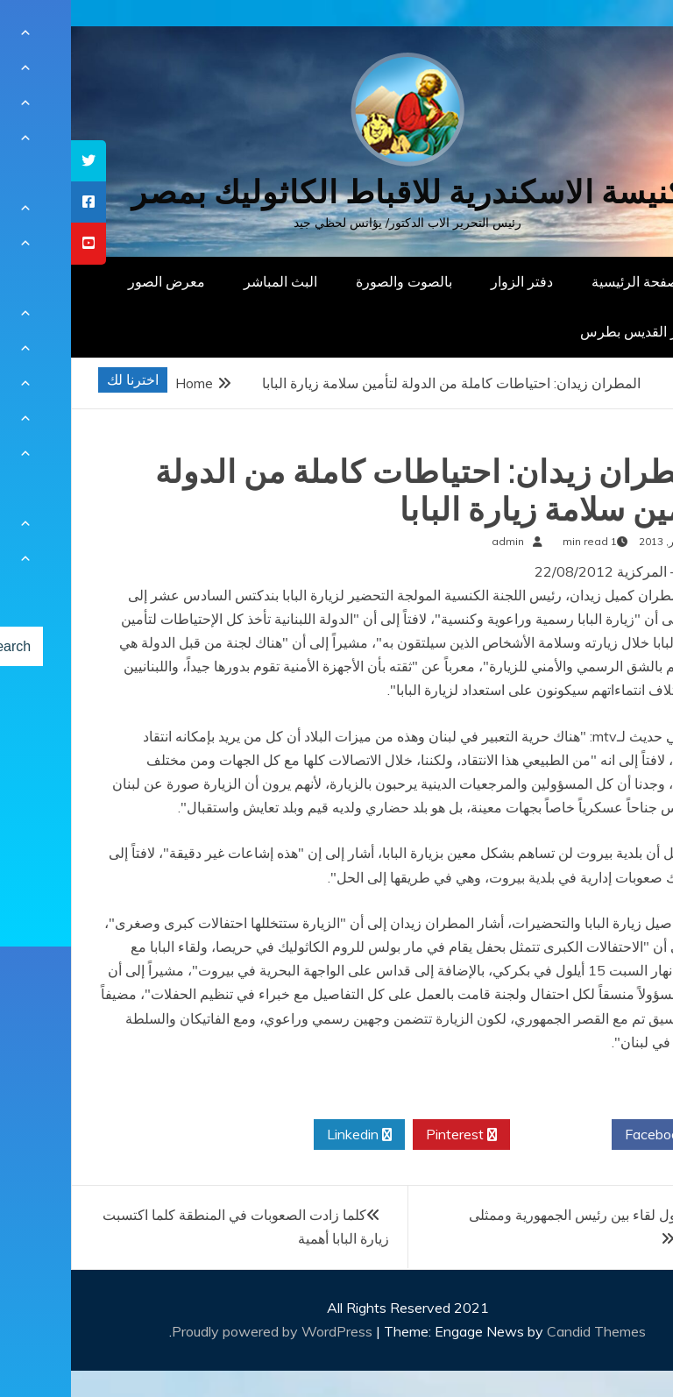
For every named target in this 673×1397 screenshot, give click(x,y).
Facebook (591, 1135)
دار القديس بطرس (562, 331)
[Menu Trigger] (616, 37)
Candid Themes (525, 1331)
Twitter (490, 1135)
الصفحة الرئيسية (568, 281)
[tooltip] (17, 160)
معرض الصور (95, 281)
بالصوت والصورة (333, 281)
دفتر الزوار (451, 281)
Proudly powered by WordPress (203, 1331)
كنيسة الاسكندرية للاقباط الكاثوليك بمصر (336, 192)
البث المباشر (209, 281)
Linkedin (288, 1135)
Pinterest (390, 1135)
